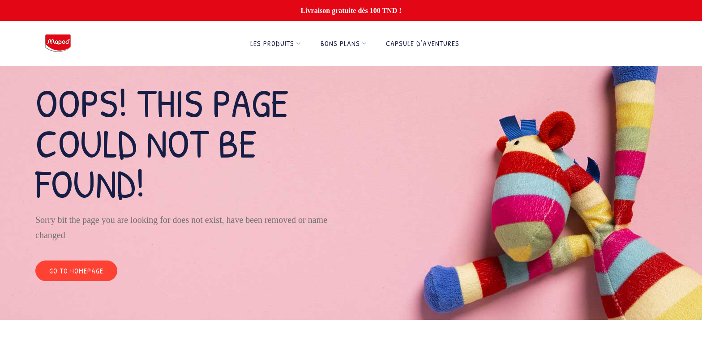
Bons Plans (344, 43)
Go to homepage (76, 271)
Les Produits (275, 43)
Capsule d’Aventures (422, 43)
